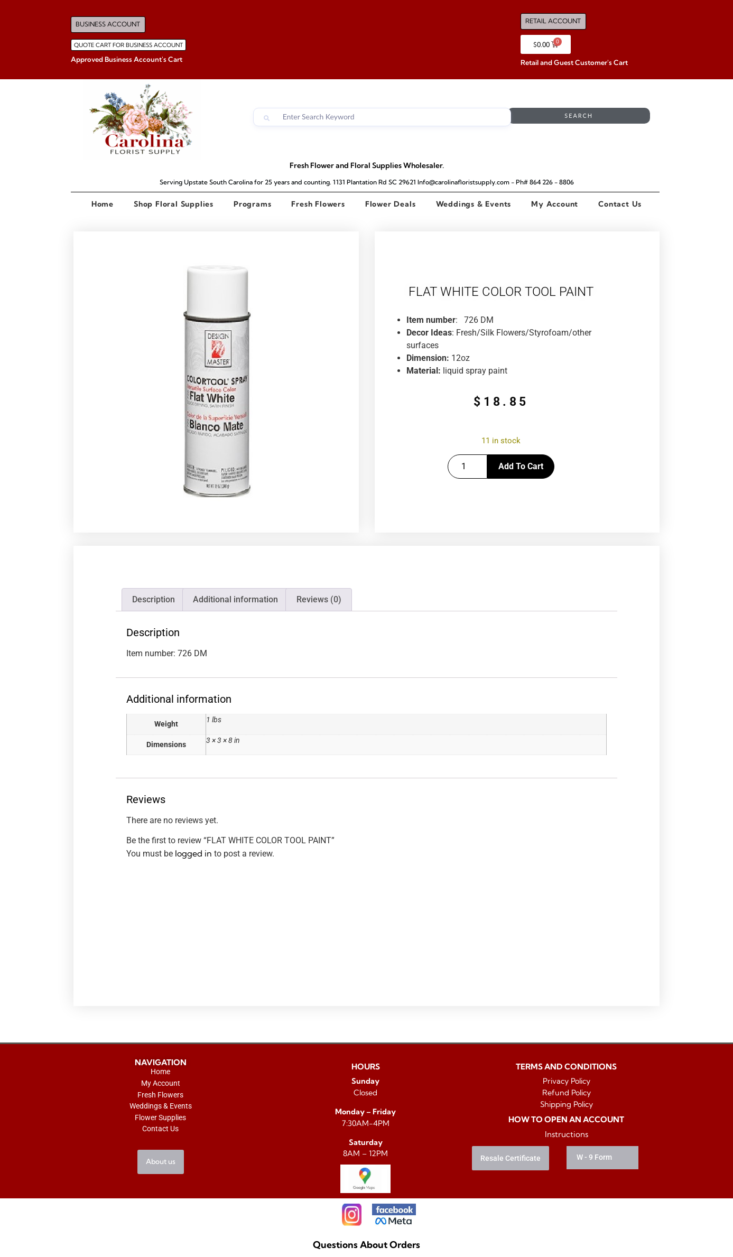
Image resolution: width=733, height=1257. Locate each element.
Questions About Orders (366, 1244)
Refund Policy (566, 1092)
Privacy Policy (566, 1081)
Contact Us (620, 204)
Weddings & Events (474, 204)
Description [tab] (153, 599)
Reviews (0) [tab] (318, 599)
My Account (554, 204)
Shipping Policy (566, 1104)
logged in (193, 853)
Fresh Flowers (318, 204)
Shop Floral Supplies (174, 204)
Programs (252, 204)
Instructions (566, 1134)
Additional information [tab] (235, 599)
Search (607, 117)
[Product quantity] (467, 466)
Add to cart (520, 466)
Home (102, 204)
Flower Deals (390, 204)
